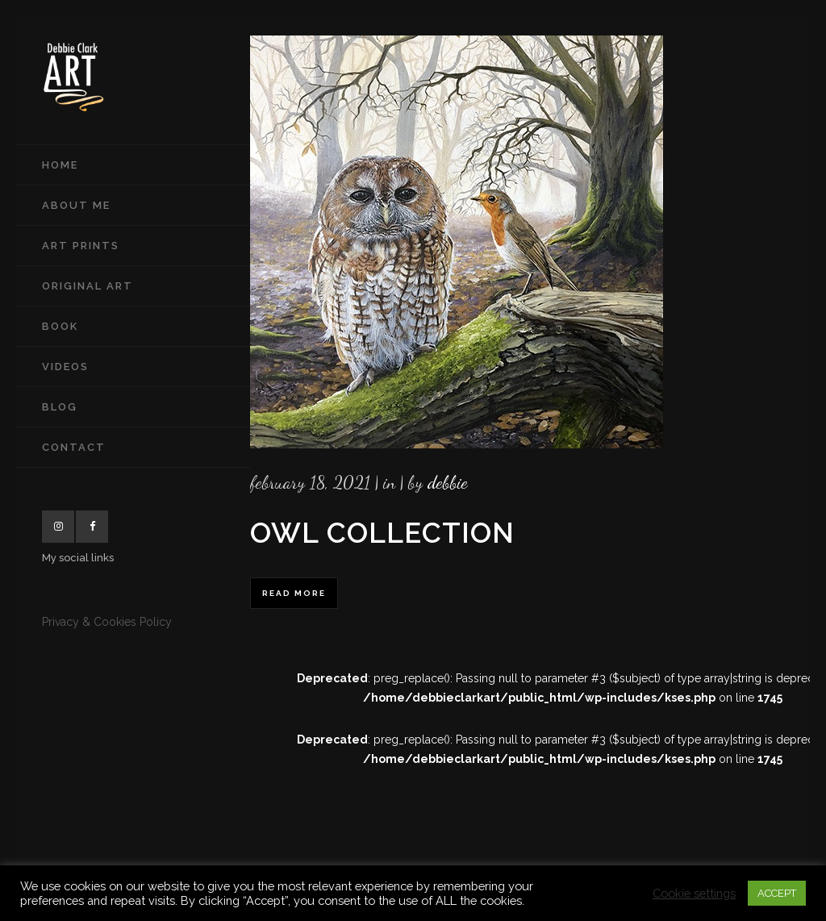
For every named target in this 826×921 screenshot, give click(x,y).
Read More (294, 593)
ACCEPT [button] (776, 893)
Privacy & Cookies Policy (107, 621)
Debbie (448, 482)
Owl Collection (382, 532)
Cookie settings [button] (694, 893)
